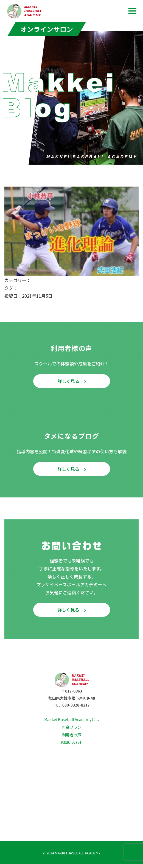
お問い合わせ (71, 742)
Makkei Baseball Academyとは (71, 719)
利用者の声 (71, 735)
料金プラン (71, 727)
